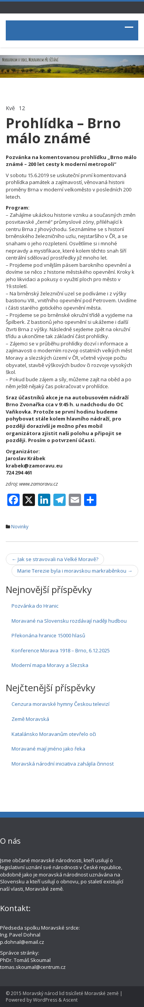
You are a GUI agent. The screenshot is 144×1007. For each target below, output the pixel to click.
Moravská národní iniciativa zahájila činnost (63, 763)
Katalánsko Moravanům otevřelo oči (54, 734)
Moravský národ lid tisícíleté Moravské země (71, 993)
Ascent (70, 1000)
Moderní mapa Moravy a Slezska (50, 665)
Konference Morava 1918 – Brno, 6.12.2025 (61, 650)
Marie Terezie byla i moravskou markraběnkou (74, 570)
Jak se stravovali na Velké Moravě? (55, 559)
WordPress (45, 1000)
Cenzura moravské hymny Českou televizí (60, 703)
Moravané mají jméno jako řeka (48, 748)
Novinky (19, 526)
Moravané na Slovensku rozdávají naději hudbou (69, 620)
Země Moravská (30, 718)
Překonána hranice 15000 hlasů (48, 635)
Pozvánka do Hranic (35, 605)
